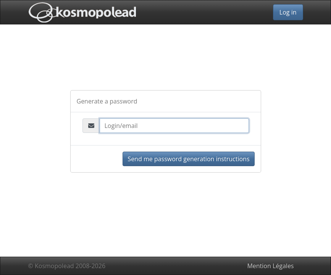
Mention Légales (270, 266)
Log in (288, 12)
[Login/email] (174, 125)
